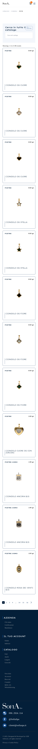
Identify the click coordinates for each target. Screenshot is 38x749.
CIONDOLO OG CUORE (16, 85)
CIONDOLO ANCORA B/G (17, 496)
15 (23, 602)
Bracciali (8, 679)
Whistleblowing (10, 687)
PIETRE (8, 51)
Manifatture (8, 628)
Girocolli (8, 662)
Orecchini (8, 673)
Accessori (8, 676)
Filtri (29, 28)
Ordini (7, 641)
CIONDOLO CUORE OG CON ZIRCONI (19, 452)
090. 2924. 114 (16, 713)
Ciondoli (7, 682)
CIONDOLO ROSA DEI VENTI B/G (19, 589)
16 (27, 602)
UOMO (14, 462)
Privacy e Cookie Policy (10, 742)
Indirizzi (7, 643)
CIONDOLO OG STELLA (16, 222)
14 (19, 602)
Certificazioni (9, 625)
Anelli (7, 657)
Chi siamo (8, 622)
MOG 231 (8, 685)
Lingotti (7, 660)
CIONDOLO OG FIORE (16, 314)
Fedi (6, 654)
